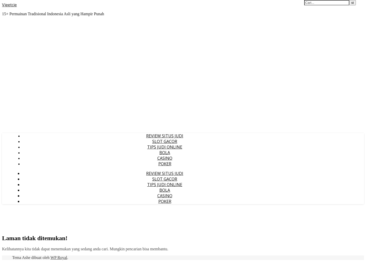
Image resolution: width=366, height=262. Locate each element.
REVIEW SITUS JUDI (164, 136)
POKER (164, 164)
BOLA (164, 152)
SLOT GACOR (164, 141)
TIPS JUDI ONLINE (164, 147)
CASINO (164, 158)
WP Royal (59, 257)
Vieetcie (9, 5)
